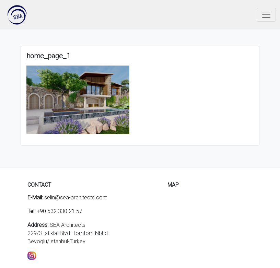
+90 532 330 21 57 (54, 211)
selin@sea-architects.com (67, 197)
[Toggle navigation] (266, 15)
